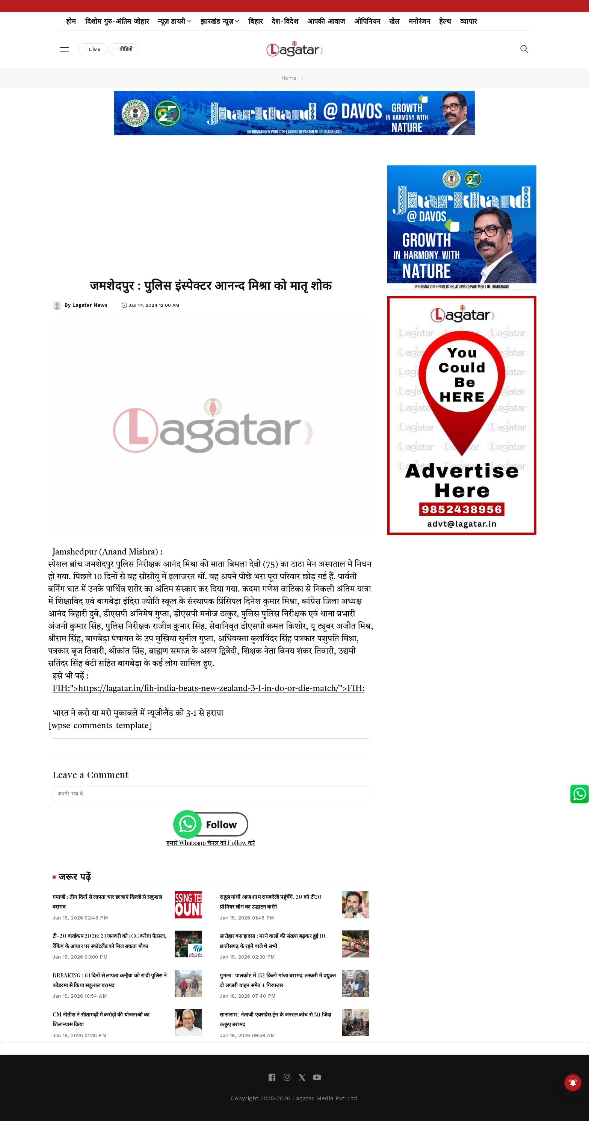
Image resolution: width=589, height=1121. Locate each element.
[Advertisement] (211, 209)
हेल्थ (445, 21)
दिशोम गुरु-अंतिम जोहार (117, 21)
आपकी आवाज (326, 21)
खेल (394, 21)
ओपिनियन (367, 21)
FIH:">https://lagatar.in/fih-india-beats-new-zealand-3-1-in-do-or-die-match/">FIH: (209, 689)
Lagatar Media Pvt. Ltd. (325, 1098)
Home (289, 78)
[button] (64, 49)
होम (71, 21)
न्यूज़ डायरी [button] (174, 21)
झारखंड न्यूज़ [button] (220, 21)
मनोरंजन (419, 21)
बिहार (255, 21)
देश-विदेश (285, 21)
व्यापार (468, 21)
